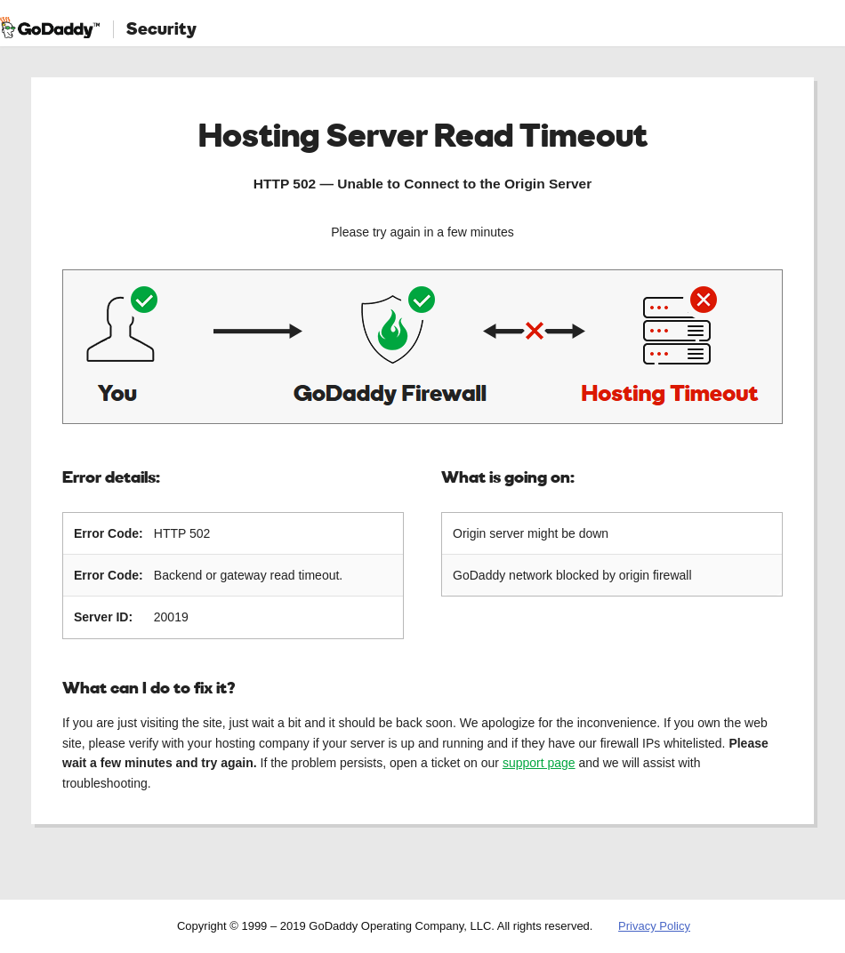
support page (539, 763)
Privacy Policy (654, 926)
